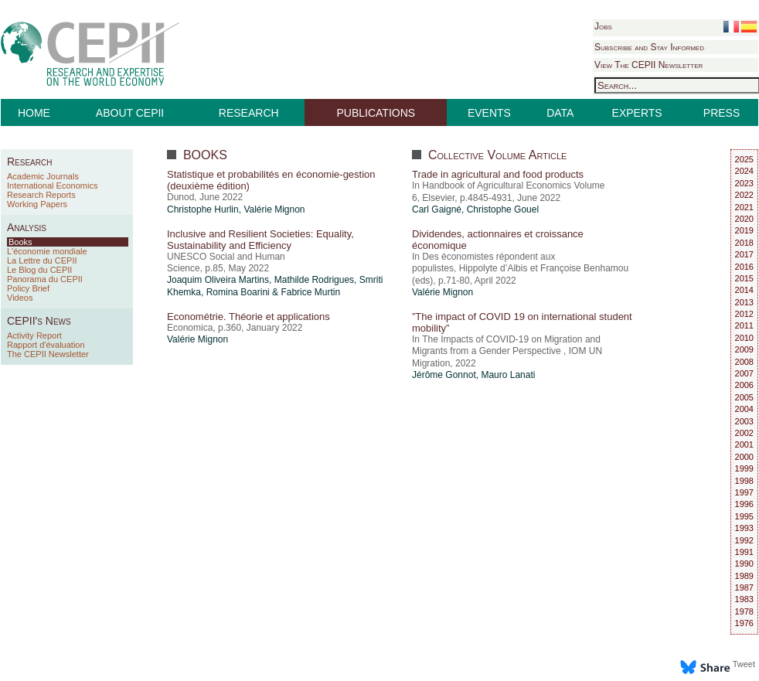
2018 (744, 242)
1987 (744, 587)
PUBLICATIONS (376, 113)
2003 (744, 421)
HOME (34, 113)
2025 (744, 159)
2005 (744, 397)
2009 (744, 349)
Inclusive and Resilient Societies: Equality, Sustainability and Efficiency (260, 239)
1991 (744, 552)
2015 (744, 278)
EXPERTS (637, 113)
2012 (744, 313)
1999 (744, 468)
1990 (744, 563)
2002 (744, 433)
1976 (744, 623)
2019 (744, 230)
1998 (744, 480)
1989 (744, 576)
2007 (744, 373)
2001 (744, 444)
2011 (744, 325)
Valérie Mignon (274, 209)
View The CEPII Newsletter (648, 65)
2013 (744, 302)
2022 (744, 194)
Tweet (744, 664)
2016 (744, 266)
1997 (744, 492)
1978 (744, 611)
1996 (744, 504)
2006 (744, 385)
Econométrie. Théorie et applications (248, 316)
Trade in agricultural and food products (498, 174)
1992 (744, 540)
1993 (744, 528)
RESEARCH (249, 113)
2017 (744, 254)
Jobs (603, 26)
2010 (744, 337)
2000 (744, 456)
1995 (744, 516)
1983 (744, 599)
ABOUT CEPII (130, 113)
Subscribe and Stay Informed (649, 47)
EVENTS (489, 113)
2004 (744, 409)
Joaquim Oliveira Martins (218, 279)
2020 (744, 218)
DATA (560, 113)
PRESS (721, 113)
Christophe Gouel (503, 209)
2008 (744, 361)
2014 (744, 290)
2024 (744, 170)
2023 (744, 183)
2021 (744, 207)
